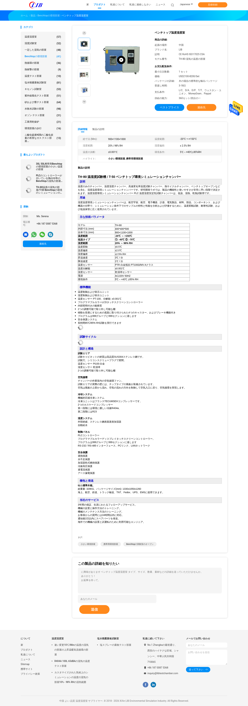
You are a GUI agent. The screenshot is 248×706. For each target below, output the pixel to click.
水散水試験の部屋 (43, 109)
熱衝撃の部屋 (43, 69)
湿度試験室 (43, 43)
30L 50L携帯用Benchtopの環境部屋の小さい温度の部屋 (49, 166)
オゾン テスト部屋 (43, 115)
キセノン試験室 (43, 89)
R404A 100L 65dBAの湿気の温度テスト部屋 (72, 663)
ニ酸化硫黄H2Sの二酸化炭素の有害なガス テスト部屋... (43, 137)
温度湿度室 (43, 37)
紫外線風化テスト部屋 (43, 95)
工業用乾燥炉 (43, 122)
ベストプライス (169, 107)
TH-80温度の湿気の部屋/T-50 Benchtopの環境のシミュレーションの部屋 (49, 190)
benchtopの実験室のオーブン (140, 544)
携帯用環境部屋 (111, 544)
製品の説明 (98, 129)
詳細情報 (82, 129)
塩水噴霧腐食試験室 (43, 82)
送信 (94, 609)
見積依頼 (213, 4)
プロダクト (27, 649)
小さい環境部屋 (88, 544)
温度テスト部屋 (43, 76)
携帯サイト (27, 669)
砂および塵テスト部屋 (43, 102)
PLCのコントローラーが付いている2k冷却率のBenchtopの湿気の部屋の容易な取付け (49, 178)
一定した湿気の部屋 (43, 50)
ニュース (25, 659)
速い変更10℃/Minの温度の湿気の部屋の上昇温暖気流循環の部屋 (71, 649)
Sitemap (25, 664)
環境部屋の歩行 (43, 128)
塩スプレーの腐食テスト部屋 (115, 644)
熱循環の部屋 (43, 63)
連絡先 (42, 243)
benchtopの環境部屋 (43, 56)
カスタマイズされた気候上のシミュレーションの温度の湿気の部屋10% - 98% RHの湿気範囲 (71, 677)
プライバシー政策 (30, 673)
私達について (28, 654)
